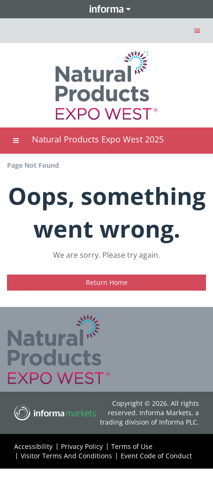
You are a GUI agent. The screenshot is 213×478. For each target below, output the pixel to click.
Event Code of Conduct (156, 455)
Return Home (107, 282)
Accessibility (33, 446)
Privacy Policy (82, 446)
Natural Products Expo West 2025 (98, 139)
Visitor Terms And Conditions (66, 455)
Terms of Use (131, 446)
